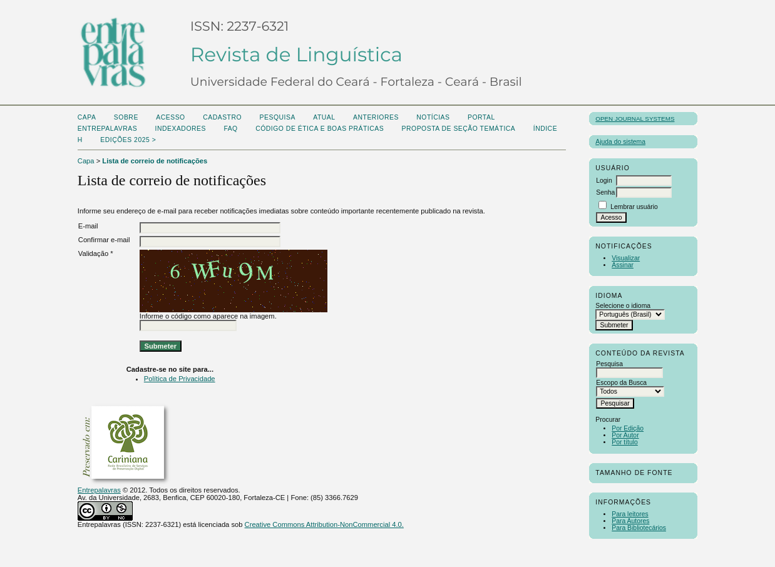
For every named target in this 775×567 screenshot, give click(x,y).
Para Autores (630, 521)
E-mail (88, 226)
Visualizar (626, 258)
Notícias (432, 117)
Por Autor (625, 435)
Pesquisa (277, 117)
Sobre (126, 117)
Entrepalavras (99, 490)
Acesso (170, 117)
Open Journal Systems (634, 118)
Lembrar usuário (634, 206)
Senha (605, 192)
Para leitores (630, 514)
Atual (324, 117)
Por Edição (628, 428)
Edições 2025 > (128, 139)
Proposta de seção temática (459, 128)
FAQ (230, 128)
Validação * (95, 253)
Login (604, 180)
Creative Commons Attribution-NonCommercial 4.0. (324, 524)
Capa (87, 117)
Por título (625, 442)
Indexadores (180, 128)
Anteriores (376, 117)
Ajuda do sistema (620, 141)
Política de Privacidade (179, 378)
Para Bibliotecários (639, 527)
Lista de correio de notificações (154, 161)
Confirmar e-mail (104, 239)
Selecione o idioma (622, 305)
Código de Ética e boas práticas (319, 128)
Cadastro (222, 117)
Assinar (623, 265)
